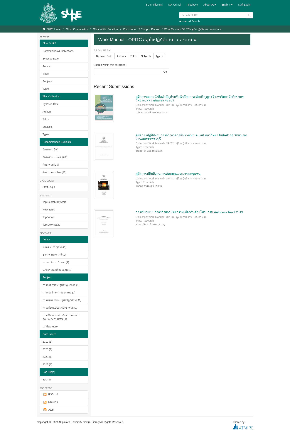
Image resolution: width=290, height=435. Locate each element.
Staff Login (49, 187)
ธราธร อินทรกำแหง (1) (56, 262)
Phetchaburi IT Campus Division (141, 29)
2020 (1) (47, 349)
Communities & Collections (58, 51)
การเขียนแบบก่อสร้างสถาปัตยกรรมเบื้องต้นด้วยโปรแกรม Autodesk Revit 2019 (189, 212)
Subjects (48, 81)
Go (165, 71)
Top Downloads (51, 224)
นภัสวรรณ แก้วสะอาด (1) (57, 269)
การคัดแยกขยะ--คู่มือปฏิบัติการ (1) (62, 300)
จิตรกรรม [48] (50, 149)
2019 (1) (47, 341)
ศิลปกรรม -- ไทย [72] (54, 172)
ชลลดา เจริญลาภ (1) (54, 247)
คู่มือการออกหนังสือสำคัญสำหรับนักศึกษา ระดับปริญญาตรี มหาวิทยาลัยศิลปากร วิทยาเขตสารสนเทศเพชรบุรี (189, 98)
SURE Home (53, 29)
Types (46, 88)
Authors (47, 66)
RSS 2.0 (50, 402)
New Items (49, 209)
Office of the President (106, 29)
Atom (48, 410)
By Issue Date (51, 58)
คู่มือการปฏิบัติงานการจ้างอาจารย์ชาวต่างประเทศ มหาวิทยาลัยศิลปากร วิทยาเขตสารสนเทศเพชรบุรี (191, 137)
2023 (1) (47, 364)
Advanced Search (189, 21)
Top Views (48, 217)
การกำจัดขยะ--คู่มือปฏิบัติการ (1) (61, 284)
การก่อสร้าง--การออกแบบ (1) (59, 292)
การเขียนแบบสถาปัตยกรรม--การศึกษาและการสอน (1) (61, 317)
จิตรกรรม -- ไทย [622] (55, 157)
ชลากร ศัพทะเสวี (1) (54, 254)
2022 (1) (47, 356)
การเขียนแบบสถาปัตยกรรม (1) (60, 307)
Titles (46, 73)
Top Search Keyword (54, 201)
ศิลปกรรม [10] (51, 164)
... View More (50, 326)
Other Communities (77, 29)
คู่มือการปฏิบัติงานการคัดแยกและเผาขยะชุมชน (168, 174)
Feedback (192, 4)
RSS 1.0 (50, 394)
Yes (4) (47, 379)
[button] (210, 4)
